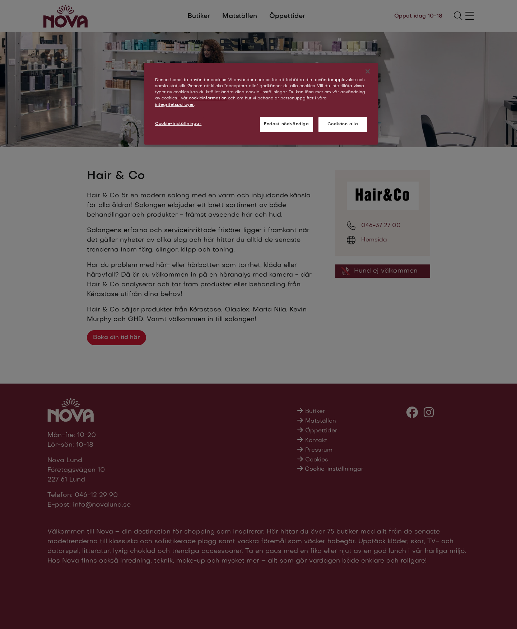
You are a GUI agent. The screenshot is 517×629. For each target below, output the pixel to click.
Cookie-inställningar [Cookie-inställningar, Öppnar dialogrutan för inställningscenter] (178, 124)
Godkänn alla (342, 124)
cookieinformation (208, 98)
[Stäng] (368, 71)
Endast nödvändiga (286, 124)
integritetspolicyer (174, 105)
